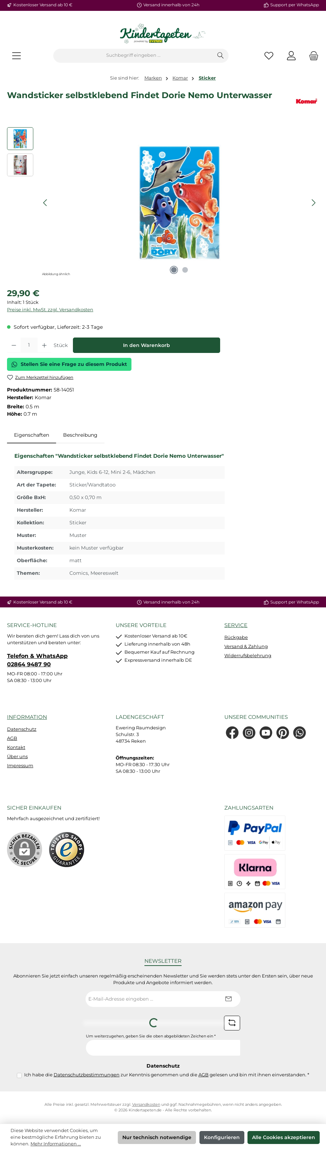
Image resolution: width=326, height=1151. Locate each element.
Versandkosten (146, 1104)
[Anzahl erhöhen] (44, 345)
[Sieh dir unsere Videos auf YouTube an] (266, 733)
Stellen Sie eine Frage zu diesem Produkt (69, 364)
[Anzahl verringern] (14, 345)
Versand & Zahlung (246, 646)
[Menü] (16, 55)
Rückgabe (236, 637)
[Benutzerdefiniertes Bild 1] (66, 849)
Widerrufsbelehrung (247, 655)
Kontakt (16, 747)
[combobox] (133, 56)
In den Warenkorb (146, 345)
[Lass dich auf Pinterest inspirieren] (283, 733)
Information (27, 717)
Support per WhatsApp (294, 4)
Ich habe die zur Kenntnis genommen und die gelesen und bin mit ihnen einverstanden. (166, 1074)
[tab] (31, 435)
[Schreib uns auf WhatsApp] (299, 733)
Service (235, 625)
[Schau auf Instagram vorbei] (249, 733)
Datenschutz (21, 729)
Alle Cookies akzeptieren (283, 1137)
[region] (163, 202)
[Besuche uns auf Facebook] (232, 733)
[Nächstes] (313, 202)
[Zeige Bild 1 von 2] (174, 270)
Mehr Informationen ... (55, 1143)
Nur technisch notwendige (156, 1137)
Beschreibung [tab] (80, 435)
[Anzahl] (29, 345)
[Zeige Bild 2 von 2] (185, 270)
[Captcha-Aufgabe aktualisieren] (232, 1023)
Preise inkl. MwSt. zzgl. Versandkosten (50, 309)
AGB (12, 738)
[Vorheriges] (45, 202)
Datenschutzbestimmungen (87, 1074)
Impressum (20, 765)
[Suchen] (221, 56)
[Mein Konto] (291, 55)
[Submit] (228, 999)
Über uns (17, 756)
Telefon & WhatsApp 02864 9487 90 (37, 660)
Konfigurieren (222, 1137)
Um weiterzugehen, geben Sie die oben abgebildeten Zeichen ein (151, 1036)
